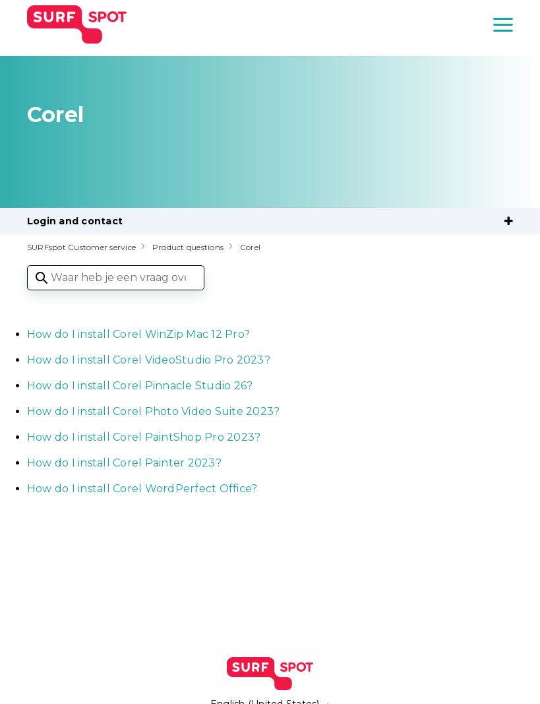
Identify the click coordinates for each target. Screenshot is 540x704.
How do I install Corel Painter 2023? (124, 463)
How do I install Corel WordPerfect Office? (142, 488)
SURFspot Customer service (81, 247)
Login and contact (75, 221)
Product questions (188, 247)
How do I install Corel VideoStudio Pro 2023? (148, 360)
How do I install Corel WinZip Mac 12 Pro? (138, 334)
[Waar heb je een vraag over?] (115, 277)
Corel (250, 247)
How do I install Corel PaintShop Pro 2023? (144, 437)
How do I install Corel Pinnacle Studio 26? (140, 385)
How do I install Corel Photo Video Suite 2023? (153, 411)
